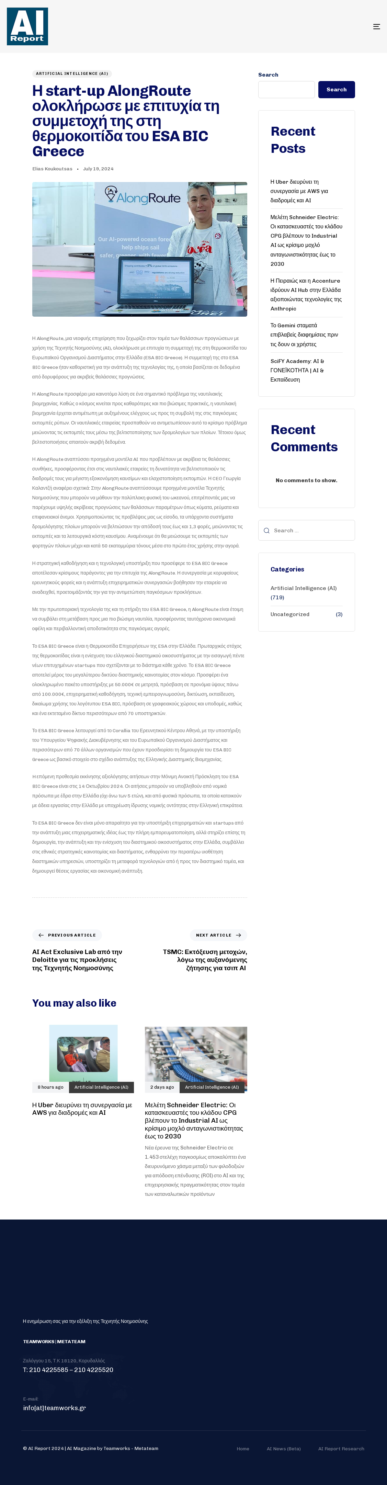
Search (268, 74)
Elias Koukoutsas (52, 169)
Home (243, 1449)
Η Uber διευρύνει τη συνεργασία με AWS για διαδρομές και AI (299, 191)
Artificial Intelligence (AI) (72, 73)
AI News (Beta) (284, 1449)
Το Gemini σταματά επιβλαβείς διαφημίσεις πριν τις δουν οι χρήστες (304, 334)
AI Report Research (341, 1449)
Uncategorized (290, 614)
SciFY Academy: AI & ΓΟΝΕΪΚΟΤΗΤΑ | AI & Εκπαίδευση (297, 370)
